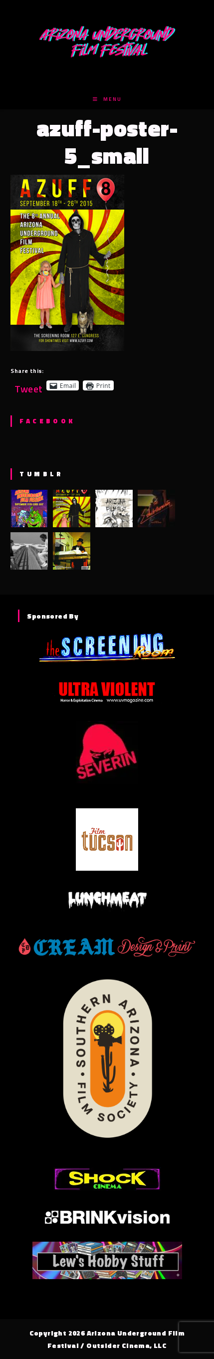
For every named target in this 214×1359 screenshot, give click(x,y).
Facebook (47, 421)
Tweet (28, 385)
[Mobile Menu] (107, 99)
